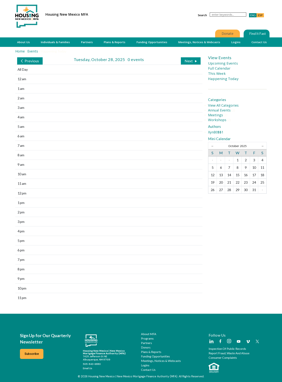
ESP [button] (260, 15)
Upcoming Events (223, 63)
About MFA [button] (148, 334)
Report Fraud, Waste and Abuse (229, 353)
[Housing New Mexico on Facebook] (220, 341)
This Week (217, 73)
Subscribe (32, 354)
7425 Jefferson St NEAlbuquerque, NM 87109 (96, 358)
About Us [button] (23, 42)
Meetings (215, 115)
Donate (227, 33)
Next (189, 61)
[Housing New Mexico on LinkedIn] (211, 341)
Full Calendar (219, 68)
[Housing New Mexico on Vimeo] (248, 342)
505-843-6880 (92, 364)
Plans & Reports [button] (114, 42)
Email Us (87, 368)
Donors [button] (145, 347)
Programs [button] (147, 338)
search (202, 15)
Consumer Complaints (223, 357)
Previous (32, 61)
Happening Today (223, 78)
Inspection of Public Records (227, 348)
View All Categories (223, 105)
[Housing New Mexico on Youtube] (238, 342)
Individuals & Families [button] (55, 42)
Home (20, 51)
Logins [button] (235, 42)
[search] (228, 14)
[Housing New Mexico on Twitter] (257, 342)
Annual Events (219, 110)
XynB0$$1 (215, 132)
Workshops (217, 120)
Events (32, 51)
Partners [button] (87, 42)
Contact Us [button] (259, 42)
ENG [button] (253, 15)
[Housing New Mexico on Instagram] (229, 341)
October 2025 (237, 146)
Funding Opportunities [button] (152, 42)
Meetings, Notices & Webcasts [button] (199, 42)
